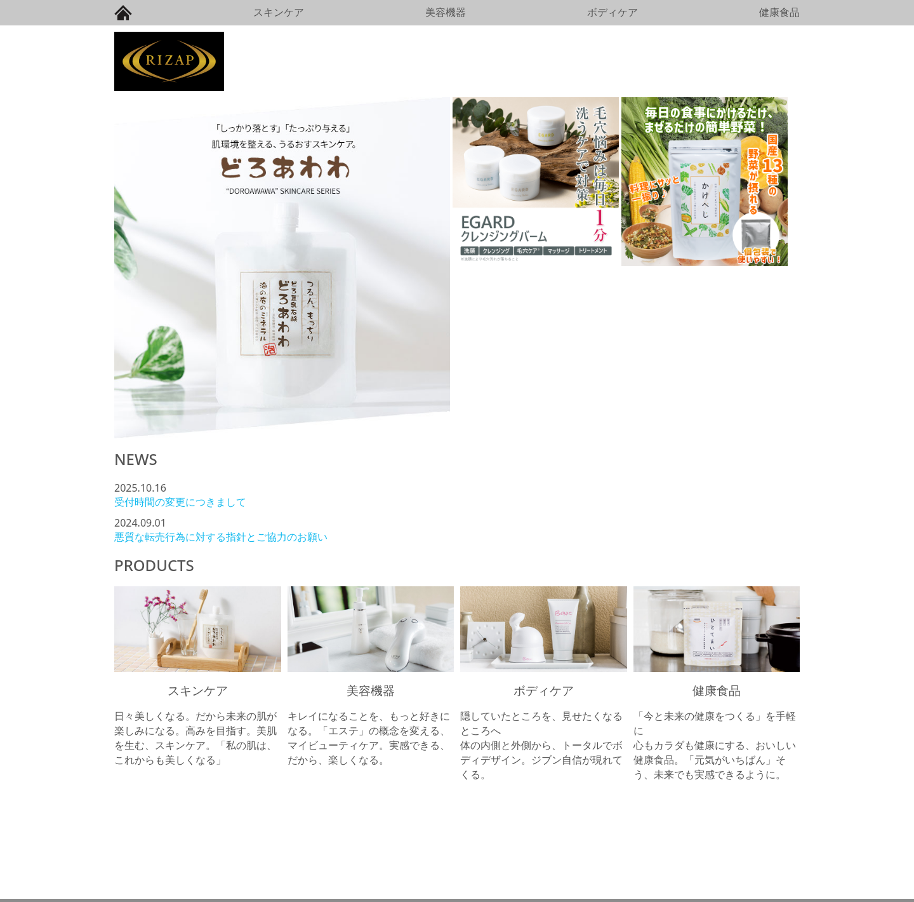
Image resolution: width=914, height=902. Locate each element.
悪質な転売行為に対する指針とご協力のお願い (221, 537)
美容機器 (445, 12)
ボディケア (612, 12)
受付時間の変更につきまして (180, 502)
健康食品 (779, 12)
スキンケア (278, 12)
